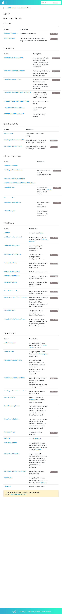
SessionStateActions (12, 79)
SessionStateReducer (12, 202)
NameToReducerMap (11, 291)
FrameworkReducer (11, 198)
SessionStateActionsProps (15, 319)
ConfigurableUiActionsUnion (15, 390)
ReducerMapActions (11, 453)
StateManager (9, 38)
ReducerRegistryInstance (14, 71)
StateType (8, 477)
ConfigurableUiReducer (13, 170)
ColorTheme (8, 133)
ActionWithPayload (11, 245)
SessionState (9, 310)
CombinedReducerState (13, 360)
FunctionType (9, 431)
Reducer (7, 438)
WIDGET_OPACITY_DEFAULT (14, 114)
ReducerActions (10, 442)
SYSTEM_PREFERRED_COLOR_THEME (16, 101)
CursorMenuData (10, 263)
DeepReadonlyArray (11, 405)
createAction (9, 187)
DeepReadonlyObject (12, 418)
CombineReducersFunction (14, 377)
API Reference (12, 8)
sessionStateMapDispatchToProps (17, 92)
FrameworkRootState (12, 275)
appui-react (22, 8)
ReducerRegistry (11, 33)
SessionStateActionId (13, 146)
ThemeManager (9, 211)
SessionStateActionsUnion (15, 470)
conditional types (42, 354)
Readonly (32, 399)
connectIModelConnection (14, 179)
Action (49, 189)
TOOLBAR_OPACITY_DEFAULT (14, 107)
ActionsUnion (9, 343)
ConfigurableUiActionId (14, 140)
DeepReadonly (9, 397)
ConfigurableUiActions (13, 58)
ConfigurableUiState (12, 254)
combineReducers (11, 166)
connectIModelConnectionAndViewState (19, 183)
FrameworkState (10, 282)
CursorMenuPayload (11, 271)
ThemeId (7, 485)
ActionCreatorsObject (13, 237)
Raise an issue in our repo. (18, 494)
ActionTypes (9, 351)
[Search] (51, 2)
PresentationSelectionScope (15, 297)
